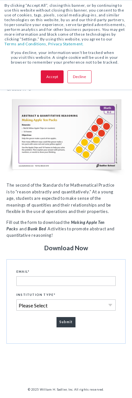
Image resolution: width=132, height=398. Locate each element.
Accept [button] (52, 76)
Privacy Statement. (66, 43)
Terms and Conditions (25, 43)
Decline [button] (79, 76)
